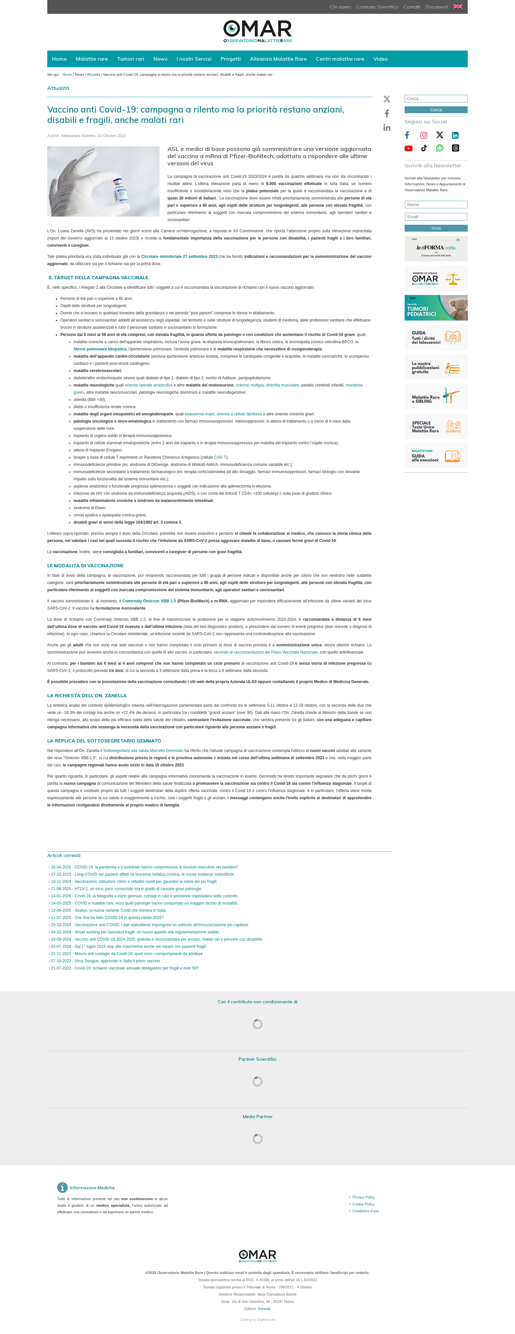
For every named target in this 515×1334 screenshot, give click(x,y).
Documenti (437, 7)
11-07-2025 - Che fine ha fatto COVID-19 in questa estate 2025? (107, 917)
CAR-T (220, 457)
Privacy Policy (363, 1197)
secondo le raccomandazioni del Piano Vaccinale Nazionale (266, 652)
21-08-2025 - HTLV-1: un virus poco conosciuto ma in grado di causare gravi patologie (125, 888)
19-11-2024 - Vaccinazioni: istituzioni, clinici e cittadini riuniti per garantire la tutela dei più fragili (133, 881)
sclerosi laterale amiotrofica (148, 385)
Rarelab (264, 1309)
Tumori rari (130, 58)
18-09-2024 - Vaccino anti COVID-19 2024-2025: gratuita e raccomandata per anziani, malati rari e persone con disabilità (156, 939)
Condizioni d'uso (365, 1211)
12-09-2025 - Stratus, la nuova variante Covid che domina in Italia (108, 910)
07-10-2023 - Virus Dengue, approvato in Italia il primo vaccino (105, 961)
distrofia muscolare (282, 385)
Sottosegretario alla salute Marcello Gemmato (143, 750)
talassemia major (199, 414)
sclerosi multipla (250, 385)
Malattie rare (92, 58)
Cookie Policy (363, 1204)
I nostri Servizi (194, 58)
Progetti (231, 58)
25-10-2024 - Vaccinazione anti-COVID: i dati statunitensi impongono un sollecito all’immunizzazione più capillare (149, 925)
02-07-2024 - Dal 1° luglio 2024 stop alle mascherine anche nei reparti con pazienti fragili (128, 946)
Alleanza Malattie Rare (278, 58)
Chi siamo (340, 7)
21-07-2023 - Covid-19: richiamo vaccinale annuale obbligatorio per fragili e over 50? (124, 968)
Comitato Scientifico (377, 7)
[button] (387, 99)
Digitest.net (266, 1320)
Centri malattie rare (340, 58)
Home (59, 58)
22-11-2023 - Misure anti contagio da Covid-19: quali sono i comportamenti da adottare (126, 953)
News (160, 58)
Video (380, 58)
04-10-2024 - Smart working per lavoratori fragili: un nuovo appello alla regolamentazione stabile (134, 932)
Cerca (436, 109)
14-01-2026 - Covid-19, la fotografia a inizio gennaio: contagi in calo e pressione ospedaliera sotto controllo (144, 896)
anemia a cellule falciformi (239, 414)
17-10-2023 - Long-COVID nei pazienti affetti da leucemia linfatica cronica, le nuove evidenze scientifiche (142, 874)
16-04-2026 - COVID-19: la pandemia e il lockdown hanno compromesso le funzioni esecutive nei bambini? (144, 867)
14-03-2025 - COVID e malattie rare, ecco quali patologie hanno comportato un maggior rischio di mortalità (143, 903)
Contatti (412, 7)
